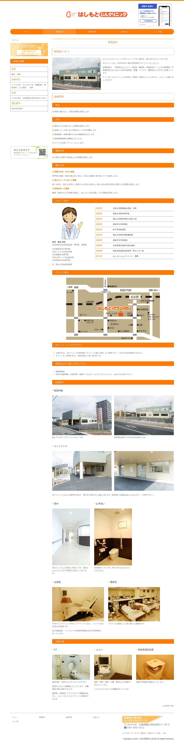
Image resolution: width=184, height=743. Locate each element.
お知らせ (125, 32)
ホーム (27, 32)
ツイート (15, 40)
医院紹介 (59, 32)
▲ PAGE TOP (168, 706)
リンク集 (157, 32)
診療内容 (92, 32)
